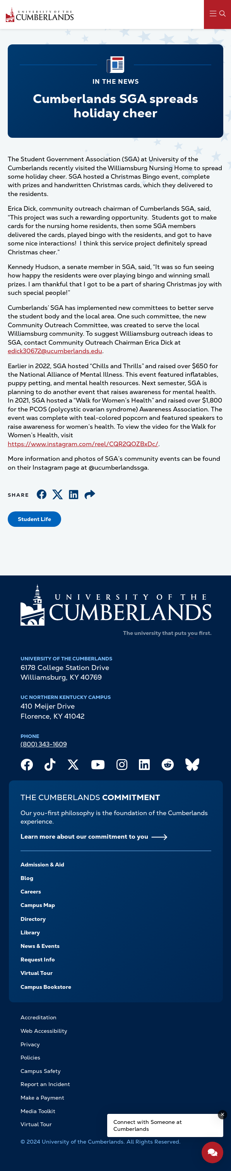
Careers (31, 891)
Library (30, 932)
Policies (30, 1057)
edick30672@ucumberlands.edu (55, 351)
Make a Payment (42, 1097)
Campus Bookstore (46, 986)
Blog (27, 878)
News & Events (40, 946)
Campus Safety (41, 1071)
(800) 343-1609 (44, 744)
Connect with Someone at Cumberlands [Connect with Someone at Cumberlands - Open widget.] (147, 1125)
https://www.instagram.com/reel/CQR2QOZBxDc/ (83, 444)
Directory (33, 918)
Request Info (38, 959)
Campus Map (38, 905)
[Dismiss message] (222, 1114)
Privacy (30, 1044)
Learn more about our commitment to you (84, 837)
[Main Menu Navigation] (217, 14)
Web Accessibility (44, 1030)
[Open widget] (212, 1152)
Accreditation (38, 1017)
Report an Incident (45, 1084)
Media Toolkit (38, 1111)
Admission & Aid (42, 864)
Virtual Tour (37, 973)
